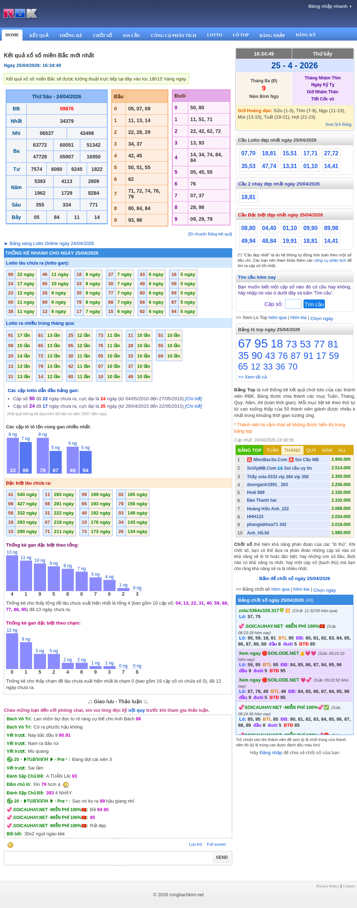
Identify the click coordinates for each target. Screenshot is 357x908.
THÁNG (292, 450)
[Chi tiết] (193, 398)
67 (244, 343)
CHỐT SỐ (102, 35)
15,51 (290, 153)
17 (321, 356)
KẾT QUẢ (39, 35)
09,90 (311, 228)
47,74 (269, 166)
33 (268, 366)
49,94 (248, 241)
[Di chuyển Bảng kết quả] (210, 234)
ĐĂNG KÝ (306, 34)
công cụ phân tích (330, 260)
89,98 (331, 228)
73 (291, 344)
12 (255, 366)
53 (305, 344)
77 (319, 344)
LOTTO (214, 34)
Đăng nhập (271, 752)
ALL (342, 450)
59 (334, 356)
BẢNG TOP (249, 450)
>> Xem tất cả (252, 377)
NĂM (327, 450)
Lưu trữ (195, 844)
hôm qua (278, 317)
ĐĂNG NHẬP (272, 35)
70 (292, 366)
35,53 (248, 166)
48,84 (269, 241)
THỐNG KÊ (70, 35)
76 (283, 356)
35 (243, 355)
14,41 (331, 166)
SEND (222, 857)
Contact (349, 886)
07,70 (248, 153)
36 (280, 366)
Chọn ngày (321, 318)
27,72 (331, 153)
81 (333, 344)
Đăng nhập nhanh (330, 6)
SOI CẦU (131, 35)
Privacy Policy (327, 886)
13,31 (290, 166)
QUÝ (311, 450)
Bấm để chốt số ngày (294, 578)
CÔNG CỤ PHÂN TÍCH (173, 35)
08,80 (248, 228)
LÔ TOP (241, 34)
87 (296, 356)
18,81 (269, 153)
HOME (12, 34)
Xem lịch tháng (338, 124)
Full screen (216, 844)
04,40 (269, 228)
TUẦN (272, 450)
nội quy (136, 710)
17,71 (311, 153)
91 (308, 356)
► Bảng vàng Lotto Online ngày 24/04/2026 (49, 243)
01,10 (311, 166)
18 (277, 344)
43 (270, 356)
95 (261, 343)
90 (257, 355)
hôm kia (298, 317)
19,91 (290, 241)
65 (243, 366)
